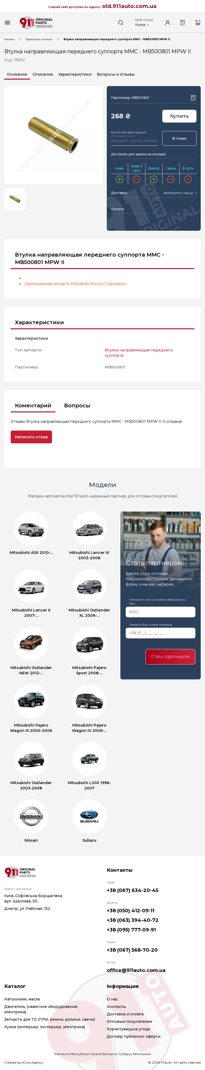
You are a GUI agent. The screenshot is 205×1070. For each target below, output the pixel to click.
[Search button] (120, 22)
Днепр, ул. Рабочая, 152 (27, 908)
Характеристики (75, 74)
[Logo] (36, 23)
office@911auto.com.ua (136, 970)
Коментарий (33, 405)
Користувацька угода (128, 1029)
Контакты (116, 1006)
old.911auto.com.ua (129, 6)
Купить (179, 116)
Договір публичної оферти (133, 1036)
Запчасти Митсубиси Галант (77, 1054)
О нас (112, 999)
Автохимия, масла (22, 999)
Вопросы (77, 405)
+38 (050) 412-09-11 (130, 911)
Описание (43, 74)
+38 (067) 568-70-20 (132, 950)
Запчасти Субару (116, 1054)
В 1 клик (179, 138)
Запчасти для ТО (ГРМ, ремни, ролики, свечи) (49, 1019)
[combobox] (180, 193)
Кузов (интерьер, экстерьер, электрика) (44, 1026)
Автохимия (141, 1054)
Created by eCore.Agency (23, 1062)
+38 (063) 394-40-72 (133, 920)
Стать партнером (170, 656)
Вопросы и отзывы (116, 74)
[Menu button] (7, 22)
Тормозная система (39, 39)
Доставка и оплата (125, 1014)
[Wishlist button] (193, 98)
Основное (17, 74)
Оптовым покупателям (129, 1021)
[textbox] (178, 193)
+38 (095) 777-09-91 (131, 930)
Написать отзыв (31, 437)
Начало (9, 39)
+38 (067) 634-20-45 (132, 890)
